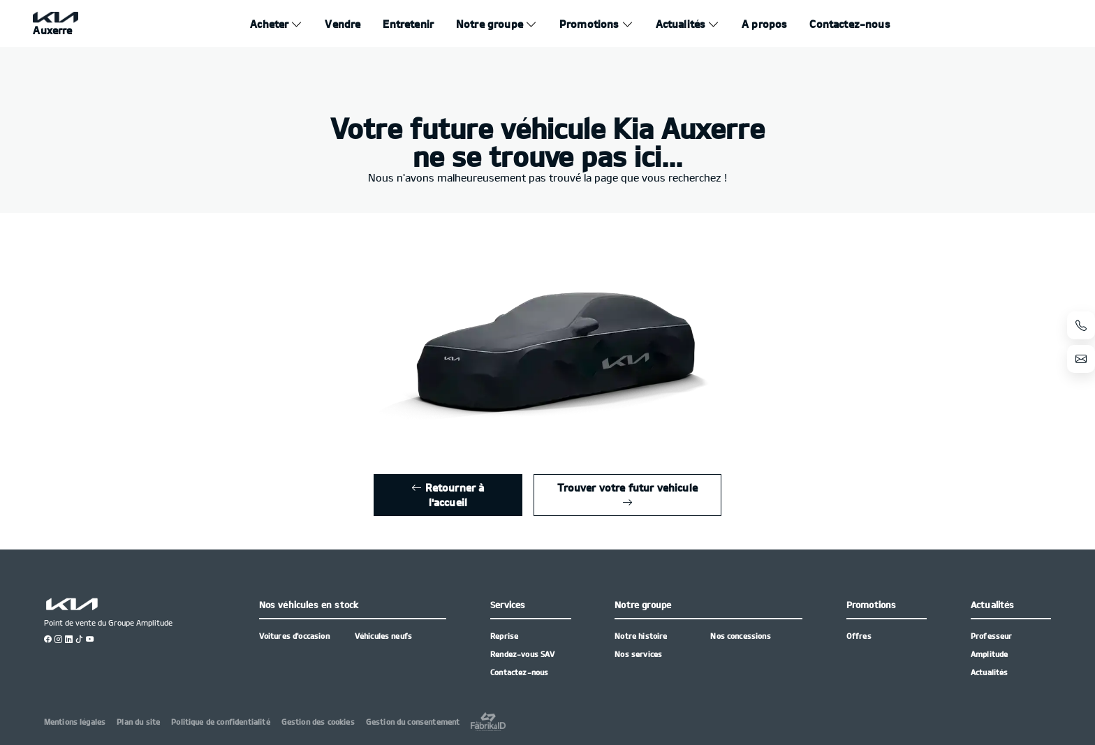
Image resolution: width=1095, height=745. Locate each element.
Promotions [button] (871, 604)
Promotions (589, 23)
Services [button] (507, 604)
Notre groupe (489, 23)
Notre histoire (641, 635)
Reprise (504, 635)
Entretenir (408, 23)
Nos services (638, 653)
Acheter (269, 23)
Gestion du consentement (413, 721)
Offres (859, 635)
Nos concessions (740, 635)
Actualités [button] (993, 604)
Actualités (681, 23)
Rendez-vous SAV (522, 653)
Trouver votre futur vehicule (627, 494)
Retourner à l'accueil (447, 494)
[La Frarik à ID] (488, 721)
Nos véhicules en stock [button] (309, 604)
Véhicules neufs (383, 635)
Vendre (342, 23)
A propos (764, 23)
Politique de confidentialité (220, 721)
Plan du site (138, 721)
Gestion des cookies (318, 721)
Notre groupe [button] (643, 604)
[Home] (55, 24)
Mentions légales (75, 721)
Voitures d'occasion (294, 635)
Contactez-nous (849, 23)
